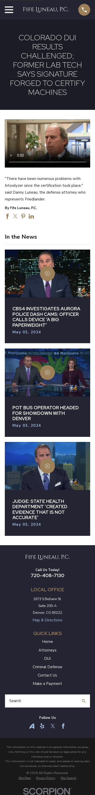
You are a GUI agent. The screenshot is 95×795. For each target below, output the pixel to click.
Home (47, 641)
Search (15, 700)
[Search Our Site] (84, 701)
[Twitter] (52, 726)
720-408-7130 (47, 575)
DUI (47, 658)
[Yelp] (42, 726)
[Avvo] (31, 726)
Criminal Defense (47, 666)
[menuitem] (24, 778)
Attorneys (47, 650)
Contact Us (47, 675)
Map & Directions (47, 620)
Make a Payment (47, 683)
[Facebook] (63, 726)
